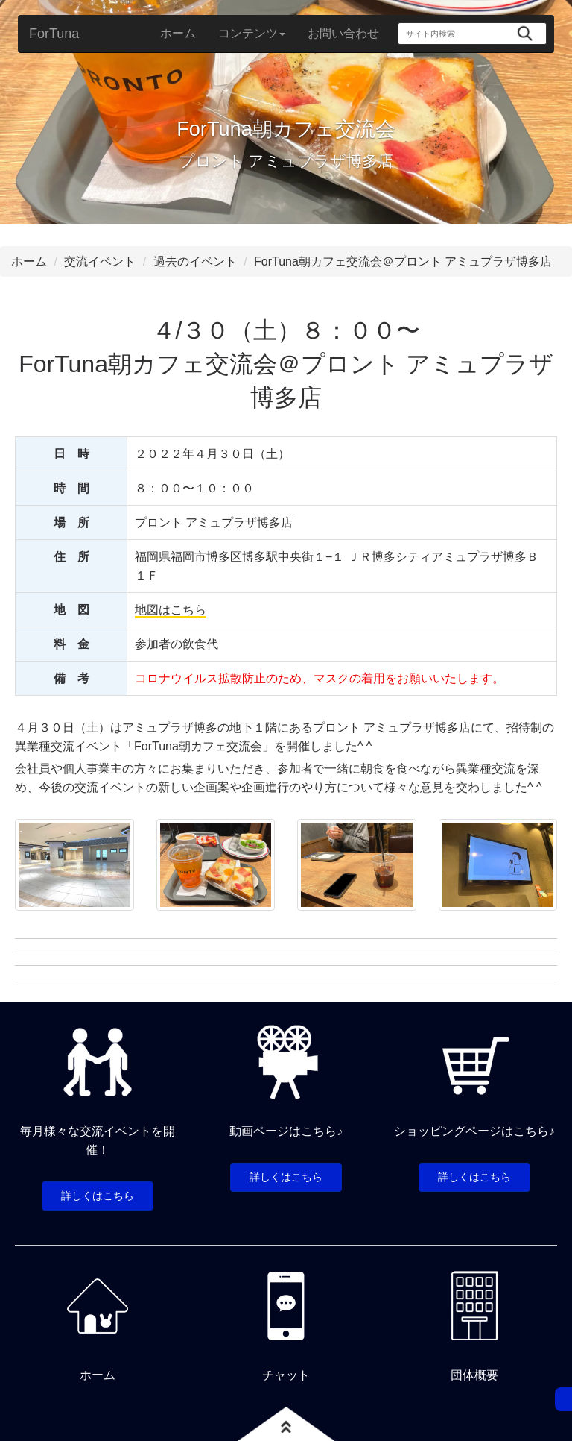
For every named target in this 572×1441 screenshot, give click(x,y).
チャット (286, 1375)
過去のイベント (195, 261)
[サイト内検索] (454, 33)
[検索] (524, 33)
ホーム (178, 33)
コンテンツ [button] (251, 33)
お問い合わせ (343, 33)
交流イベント (100, 261)
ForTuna (54, 33)
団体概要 (474, 1375)
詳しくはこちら (97, 1196)
